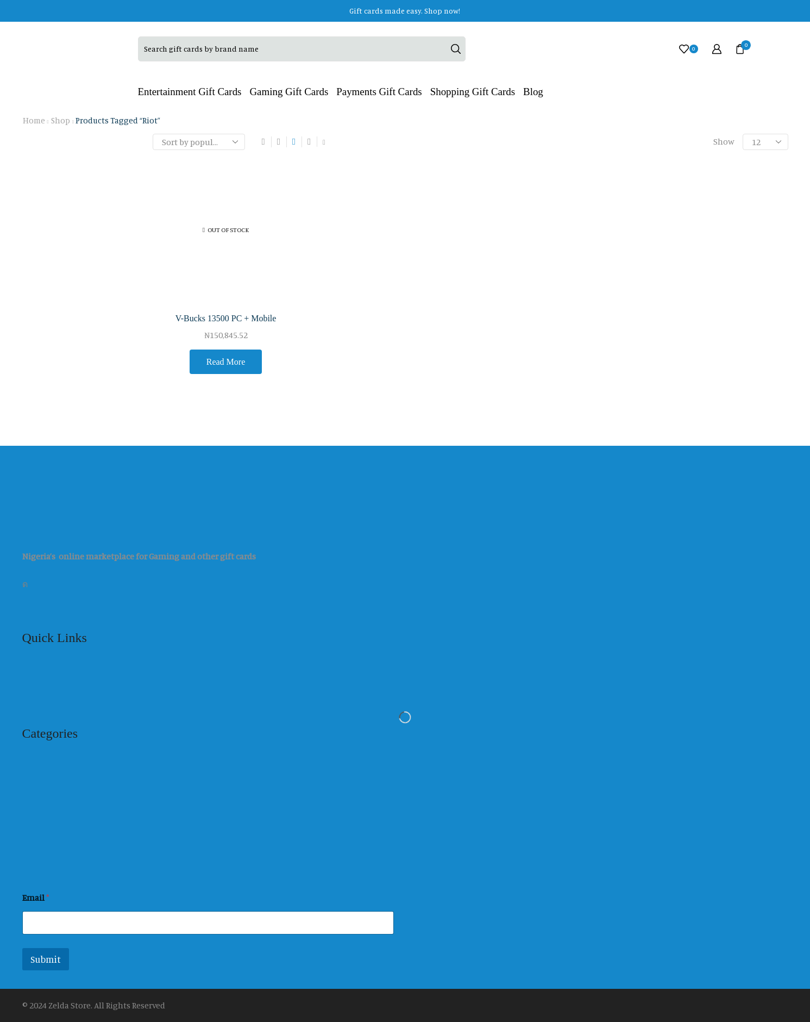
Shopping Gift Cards (472, 91)
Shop (60, 120)
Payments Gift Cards (379, 91)
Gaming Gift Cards (288, 91)
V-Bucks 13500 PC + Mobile (226, 318)
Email (35, 898)
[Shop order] (199, 142)
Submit (45, 959)
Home (34, 120)
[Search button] (456, 49)
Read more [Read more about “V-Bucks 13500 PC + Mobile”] (226, 361)
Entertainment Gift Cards (190, 91)
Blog (533, 91)
